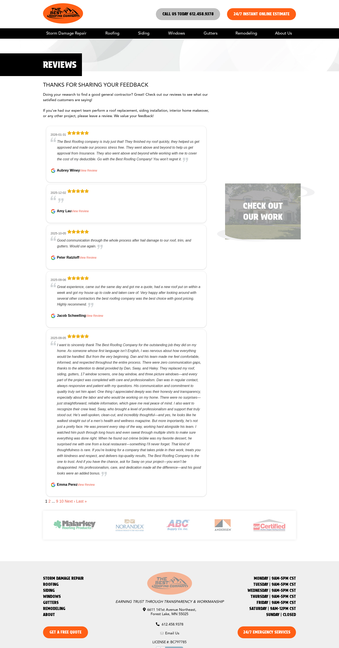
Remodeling (246, 33)
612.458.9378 (169, 624)
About (49, 614)
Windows (176, 33)
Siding (143, 33)
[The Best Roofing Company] (63, 22)
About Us (283, 33)
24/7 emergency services (266, 632)
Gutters (210, 33)
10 (61, 501)
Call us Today (188, 13)
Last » (81, 501)
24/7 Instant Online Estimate (261, 13)
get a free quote (66, 632)
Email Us (169, 633)
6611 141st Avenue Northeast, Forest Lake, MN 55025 (169, 612)
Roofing (112, 33)
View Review (88, 170)
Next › (70, 501)
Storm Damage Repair (66, 33)
